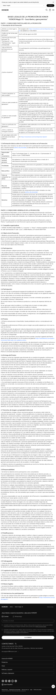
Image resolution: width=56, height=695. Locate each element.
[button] (16, 681)
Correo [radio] (5, 616)
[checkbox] (28, 625)
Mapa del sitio (5, 689)
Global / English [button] (6, 5)
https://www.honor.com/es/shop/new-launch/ (34, 137)
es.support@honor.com (10, 651)
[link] (3, 681)
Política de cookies (37, 689)
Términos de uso (25, 689)
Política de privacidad (41, 626)
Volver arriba (50, 607)
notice (11, 606)
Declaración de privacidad (14, 689)
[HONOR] (5, 607)
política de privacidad (20, 147)
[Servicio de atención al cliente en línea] (53, 686)
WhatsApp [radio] (17, 616)
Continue (50, 5)
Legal (31, 689)
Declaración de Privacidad (12, 632)
